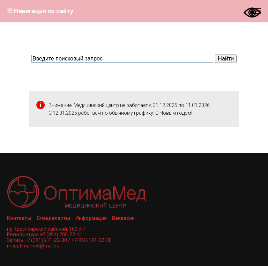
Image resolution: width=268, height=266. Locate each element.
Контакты (19, 218)
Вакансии (123, 218)
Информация (91, 218)
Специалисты (53, 218)
